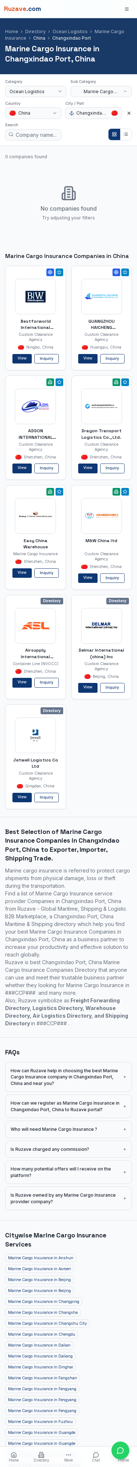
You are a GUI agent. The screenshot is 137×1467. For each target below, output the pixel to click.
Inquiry (46, 358)
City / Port (74, 103)
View (22, 358)
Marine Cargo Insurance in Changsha (43, 1312)
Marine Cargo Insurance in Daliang (40, 1356)
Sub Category (83, 81)
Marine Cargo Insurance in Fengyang (42, 1389)
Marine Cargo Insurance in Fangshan (42, 1378)
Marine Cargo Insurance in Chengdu (41, 1334)
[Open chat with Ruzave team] (120, 1450)
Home (11, 31)
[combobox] (35, 92)
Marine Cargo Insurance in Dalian (39, 1345)
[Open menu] (127, 9)
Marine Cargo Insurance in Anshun (40, 1258)
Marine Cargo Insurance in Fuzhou (40, 1421)
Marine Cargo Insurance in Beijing (39, 1279)
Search (11, 125)
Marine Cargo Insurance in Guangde (41, 1432)
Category (13, 81)
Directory (35, 31)
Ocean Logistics (70, 31)
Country (12, 103)
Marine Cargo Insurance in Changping (43, 1301)
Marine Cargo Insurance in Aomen (39, 1269)
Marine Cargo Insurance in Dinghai (40, 1367)
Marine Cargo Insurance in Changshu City (47, 1323)
